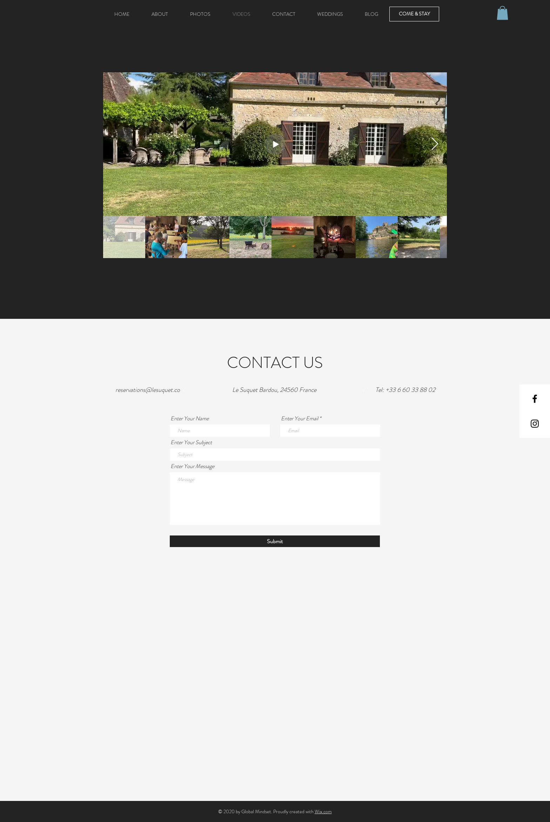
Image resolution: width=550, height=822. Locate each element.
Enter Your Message (192, 466)
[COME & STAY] (414, 14)
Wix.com (323, 811)
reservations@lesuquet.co (147, 389)
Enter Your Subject (191, 442)
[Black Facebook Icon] (534, 398)
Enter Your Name (189, 418)
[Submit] (275, 541)
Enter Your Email (299, 418)
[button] (502, 13)
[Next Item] (435, 144)
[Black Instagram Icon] (534, 423)
